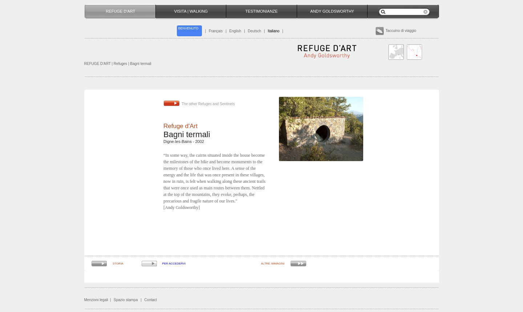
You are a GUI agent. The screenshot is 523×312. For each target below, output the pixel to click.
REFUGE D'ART (97, 64)
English (235, 31)
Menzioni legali (96, 300)
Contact (150, 300)
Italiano (273, 31)
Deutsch (254, 31)
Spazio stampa (126, 300)
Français (216, 31)
